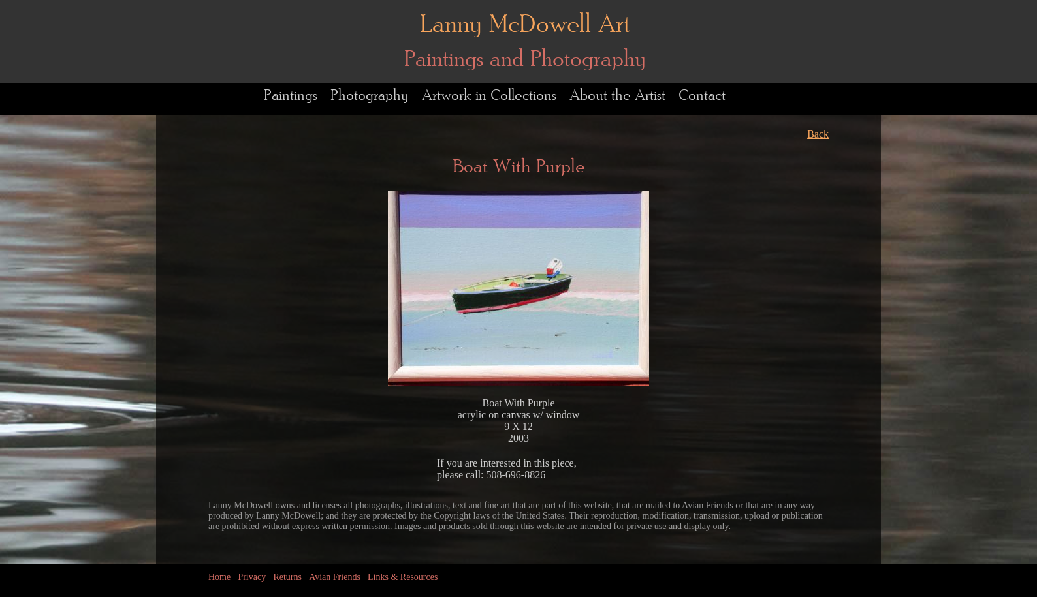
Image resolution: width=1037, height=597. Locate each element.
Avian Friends (334, 577)
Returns (287, 577)
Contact (702, 95)
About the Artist (617, 95)
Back (818, 134)
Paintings (290, 95)
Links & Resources (403, 577)
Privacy (252, 577)
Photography (369, 95)
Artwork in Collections (489, 95)
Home (219, 577)
